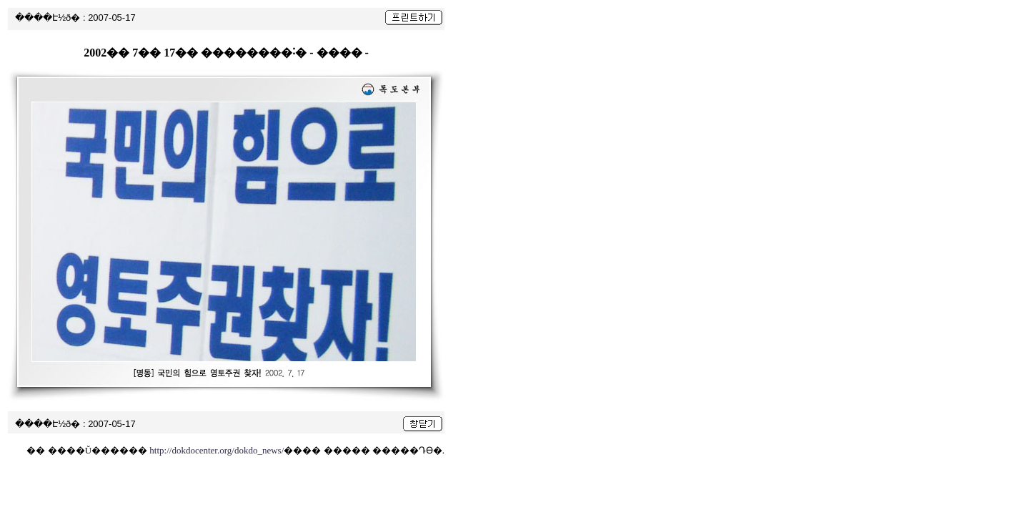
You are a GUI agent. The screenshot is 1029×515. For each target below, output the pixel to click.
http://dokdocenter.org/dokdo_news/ (216, 450)
